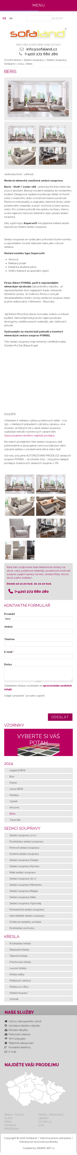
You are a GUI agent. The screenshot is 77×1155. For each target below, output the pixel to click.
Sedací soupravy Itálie (23, 899)
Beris (12, 816)
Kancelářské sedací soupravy (27, 918)
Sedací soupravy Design (24, 862)
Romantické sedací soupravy (27, 912)
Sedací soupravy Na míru (24, 868)
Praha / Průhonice (51, 1117)
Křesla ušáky (17, 976)
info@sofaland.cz (41, 49)
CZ (4, 18)
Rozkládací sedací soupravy (26, 844)
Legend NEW (18, 772)
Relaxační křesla (19, 952)
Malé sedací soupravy (23, 874)
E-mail (9, 651)
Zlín (41, 1127)
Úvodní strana (12, 59)
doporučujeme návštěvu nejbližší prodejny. (29, 435)
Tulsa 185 (15, 822)
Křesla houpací (18, 995)
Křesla (11, 939)
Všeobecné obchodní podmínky (38, 1144)
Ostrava (10, 1127)
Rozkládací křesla (20, 945)
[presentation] (29, 709)
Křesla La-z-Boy (19, 989)
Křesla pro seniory (20, 983)
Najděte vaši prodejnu (32, 1067)
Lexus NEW (16, 791)
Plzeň (8, 1120)
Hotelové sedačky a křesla (25, 924)
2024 (21, 63)
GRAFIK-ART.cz (45, 1150)
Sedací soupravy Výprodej (25, 905)
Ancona (14, 809)
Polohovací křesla (20, 964)
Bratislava (12, 1131)
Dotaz (8, 664)
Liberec (43, 1120)
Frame (13, 785)
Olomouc (44, 1124)
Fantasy (14, 797)
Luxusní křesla (18, 970)
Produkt (9, 614)
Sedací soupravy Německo (26, 887)
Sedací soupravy (34, 59)
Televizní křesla (18, 958)
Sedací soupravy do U (23, 881)
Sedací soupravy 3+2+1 (23, 837)
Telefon (9, 639)
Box (12, 779)
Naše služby (19, 1014)
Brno (8, 1124)
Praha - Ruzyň (14, 1117)
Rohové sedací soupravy (24, 850)
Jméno (8, 626)
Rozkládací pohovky (22, 930)
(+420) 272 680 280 (41, 54)
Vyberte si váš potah (38, 742)
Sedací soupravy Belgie (24, 893)
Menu (38, 5)
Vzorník (14, 1001)
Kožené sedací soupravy (24, 856)
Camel (13, 803)
